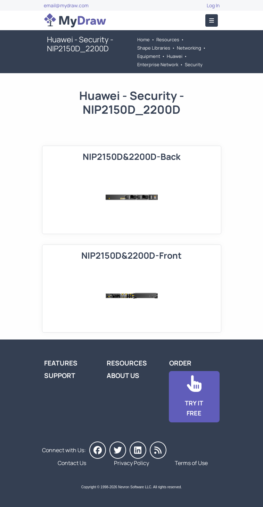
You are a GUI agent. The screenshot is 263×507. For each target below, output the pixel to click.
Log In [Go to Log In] (213, 5)
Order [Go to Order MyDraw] (180, 363)
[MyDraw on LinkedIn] (138, 450)
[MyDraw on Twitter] (117, 450)
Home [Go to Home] (143, 39)
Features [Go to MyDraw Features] (60, 363)
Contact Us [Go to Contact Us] (72, 463)
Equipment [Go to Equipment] (148, 56)
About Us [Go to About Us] (123, 375)
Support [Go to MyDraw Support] (59, 375)
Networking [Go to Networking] (189, 48)
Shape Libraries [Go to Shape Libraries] (153, 48)
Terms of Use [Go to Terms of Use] (191, 463)
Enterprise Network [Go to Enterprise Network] (157, 64)
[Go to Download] (194, 396)
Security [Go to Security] (194, 64)
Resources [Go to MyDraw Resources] (167, 39)
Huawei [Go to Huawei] (174, 56)
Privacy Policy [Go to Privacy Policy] (131, 463)
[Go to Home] (75, 20)
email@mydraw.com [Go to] (66, 5)
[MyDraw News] (158, 450)
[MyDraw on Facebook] (97, 450)
